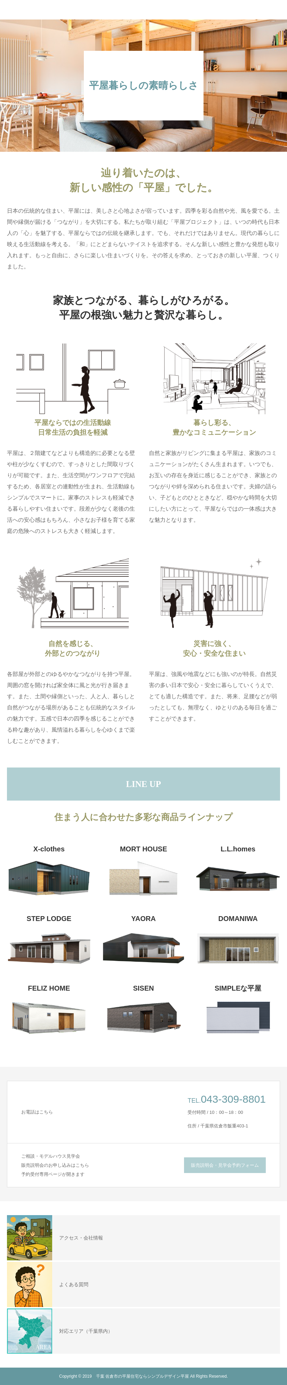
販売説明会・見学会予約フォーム (225, 1165)
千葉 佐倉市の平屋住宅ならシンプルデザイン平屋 (142, 1376)
